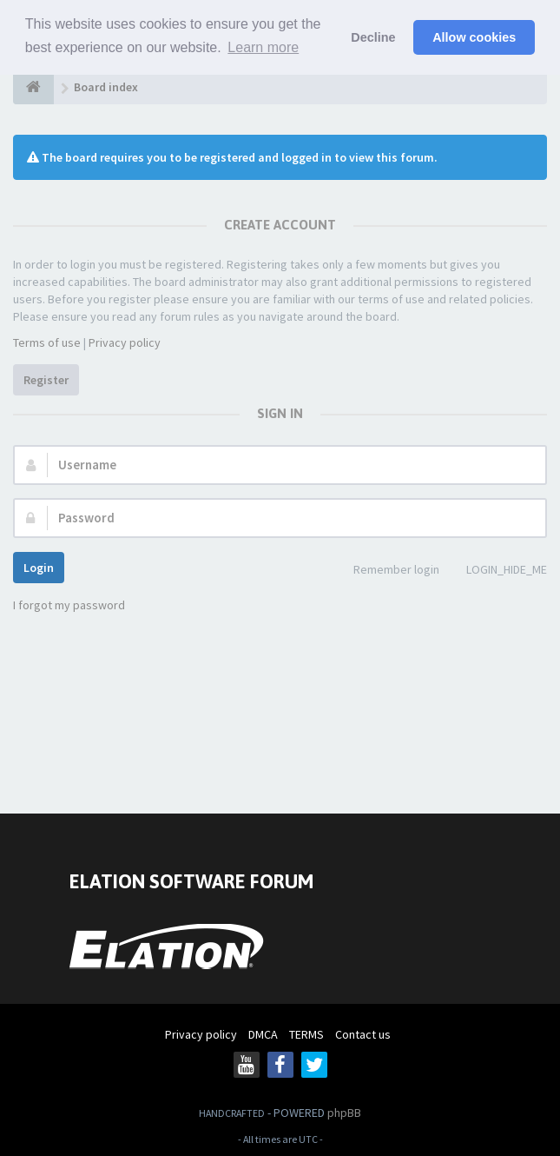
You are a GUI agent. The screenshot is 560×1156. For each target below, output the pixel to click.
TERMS (306, 1034)
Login (38, 567)
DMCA (263, 1034)
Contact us (363, 1034)
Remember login (386, 570)
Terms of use (47, 342)
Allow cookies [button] (474, 37)
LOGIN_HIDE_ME (497, 570)
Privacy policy (125, 342)
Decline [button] (373, 37)
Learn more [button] (263, 47)
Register (46, 380)
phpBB (344, 1112)
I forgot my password (69, 605)
